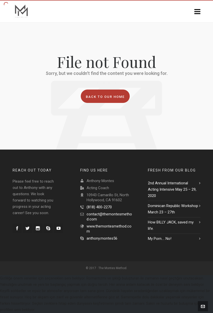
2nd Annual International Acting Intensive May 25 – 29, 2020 (172, 189)
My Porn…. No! (159, 238)
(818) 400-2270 (99, 207)
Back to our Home (105, 97)
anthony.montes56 (102, 238)
